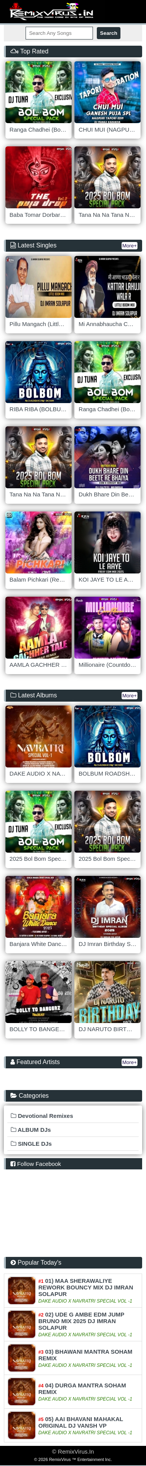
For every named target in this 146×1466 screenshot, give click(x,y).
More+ (129, 246)
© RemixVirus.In (73, 1451)
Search (108, 33)
